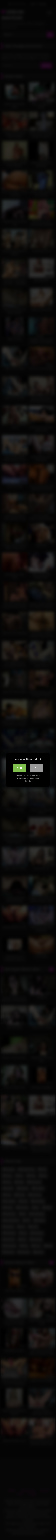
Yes (19, 768)
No (36, 768)
